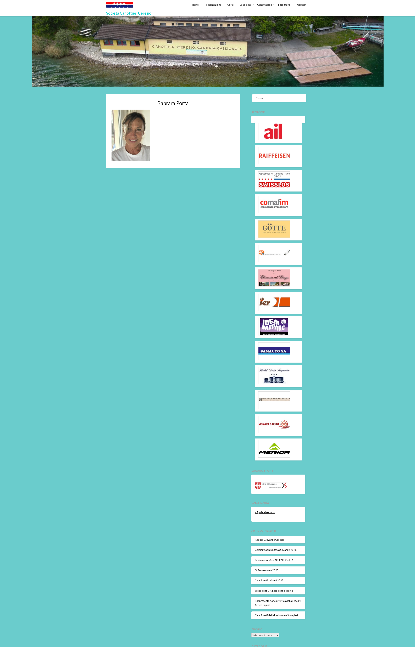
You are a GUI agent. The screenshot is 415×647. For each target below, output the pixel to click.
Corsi (230, 4)
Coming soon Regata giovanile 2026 (276, 549)
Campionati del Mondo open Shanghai (276, 615)
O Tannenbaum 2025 (266, 570)
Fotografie (284, 4)
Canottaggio (264, 4)
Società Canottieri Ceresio (128, 13)
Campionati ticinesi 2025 (269, 580)
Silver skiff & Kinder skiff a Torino (274, 590)
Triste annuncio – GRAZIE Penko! (274, 560)
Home (195, 4)
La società (245, 4)
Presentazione (213, 4)
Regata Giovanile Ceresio (269, 539)
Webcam (301, 4)
